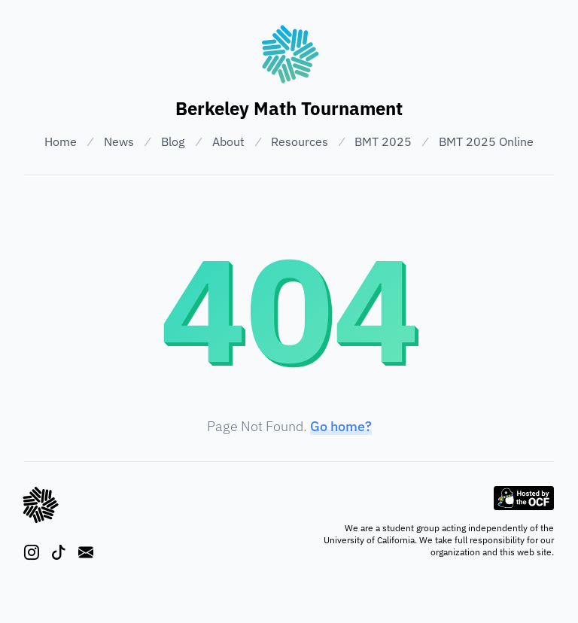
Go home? (341, 426)
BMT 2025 (383, 141)
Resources (299, 141)
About (228, 141)
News (119, 141)
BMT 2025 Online (486, 141)
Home (60, 141)
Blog (172, 141)
